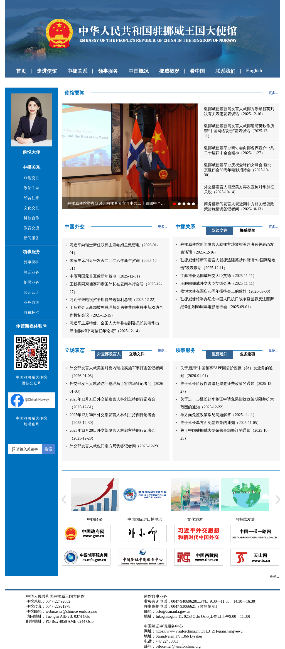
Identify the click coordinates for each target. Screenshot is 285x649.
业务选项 (247, 354)
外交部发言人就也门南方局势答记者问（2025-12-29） (116, 446)
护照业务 (31, 282)
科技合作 (31, 218)
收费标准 (31, 312)
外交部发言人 (109, 354)
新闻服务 (31, 238)
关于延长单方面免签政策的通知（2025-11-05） (220, 423)
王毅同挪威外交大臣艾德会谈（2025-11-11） (218, 283)
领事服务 (108, 71)
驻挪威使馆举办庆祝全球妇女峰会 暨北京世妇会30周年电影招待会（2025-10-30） (237, 170)
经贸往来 (31, 198)
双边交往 (31, 178)
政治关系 (31, 188)
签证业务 (31, 272)
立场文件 (136, 354)
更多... (273, 93)
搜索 (48, 449)
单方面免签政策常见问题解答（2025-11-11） (218, 415)
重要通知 (219, 354)
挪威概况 (169, 71)
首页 (21, 71)
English (254, 70)
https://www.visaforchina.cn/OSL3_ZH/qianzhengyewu (199, 631)
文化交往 (31, 208)
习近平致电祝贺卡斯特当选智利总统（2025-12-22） (114, 300)
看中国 (197, 71)
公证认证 (31, 292)
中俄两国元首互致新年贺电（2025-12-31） (106, 276)
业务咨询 (31, 302)
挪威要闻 (247, 230)
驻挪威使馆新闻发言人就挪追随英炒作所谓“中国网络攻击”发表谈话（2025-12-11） (239, 131)
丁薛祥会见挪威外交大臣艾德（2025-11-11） (218, 276)
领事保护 (31, 262)
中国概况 (139, 71)
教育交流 (31, 228)
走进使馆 (47, 71)
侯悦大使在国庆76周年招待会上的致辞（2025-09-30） (226, 291)
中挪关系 (77, 71)
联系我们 (225, 71)
